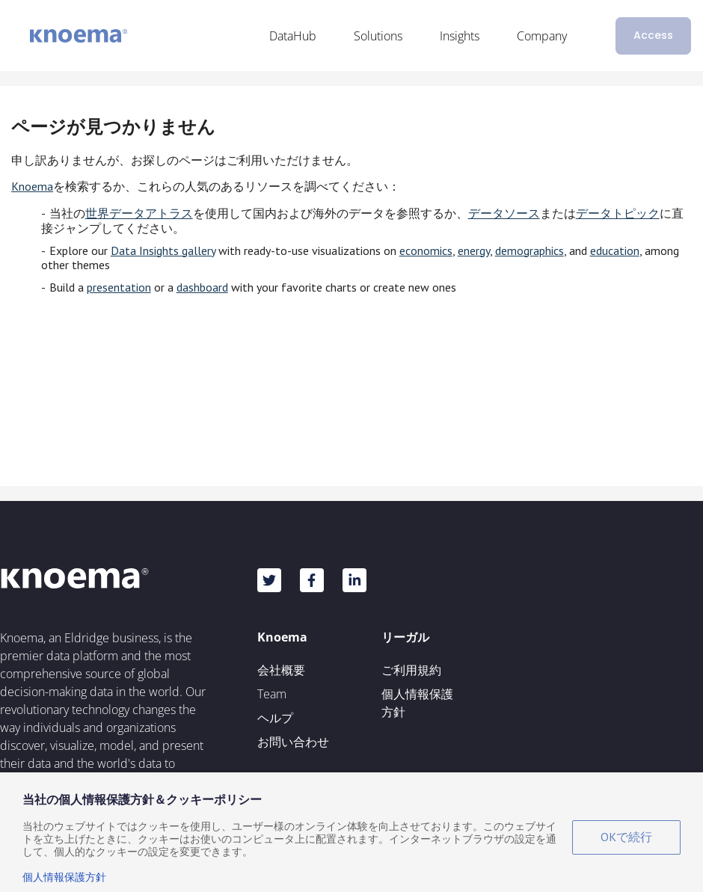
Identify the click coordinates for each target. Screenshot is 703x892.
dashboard (202, 287)
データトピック (618, 213)
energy (474, 250)
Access (653, 35)
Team (271, 694)
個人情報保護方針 (417, 703)
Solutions (378, 36)
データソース (504, 213)
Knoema (32, 186)
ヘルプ (275, 718)
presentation (119, 287)
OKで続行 (626, 836)
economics (425, 250)
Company (542, 36)
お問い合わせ (293, 741)
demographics (529, 250)
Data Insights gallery (163, 250)
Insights (459, 36)
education (614, 250)
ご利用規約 (411, 670)
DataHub (292, 36)
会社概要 (281, 670)
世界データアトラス (139, 213)
